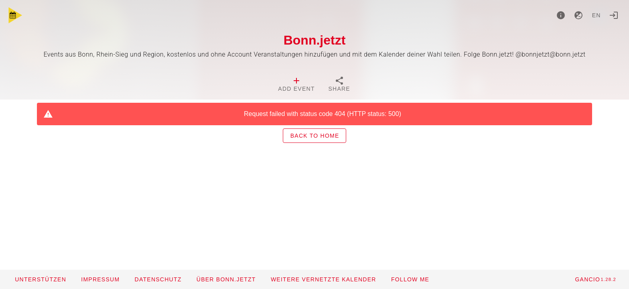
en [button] (596, 15)
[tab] (296, 85)
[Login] (614, 15)
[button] (323, 279)
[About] (561, 15)
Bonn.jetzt (315, 40)
